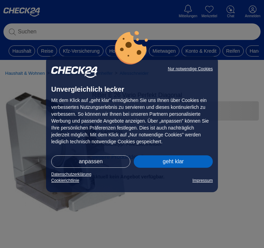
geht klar (173, 161)
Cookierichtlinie (65, 180)
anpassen (90, 161)
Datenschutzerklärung (71, 174)
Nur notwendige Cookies (190, 68)
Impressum (202, 180)
